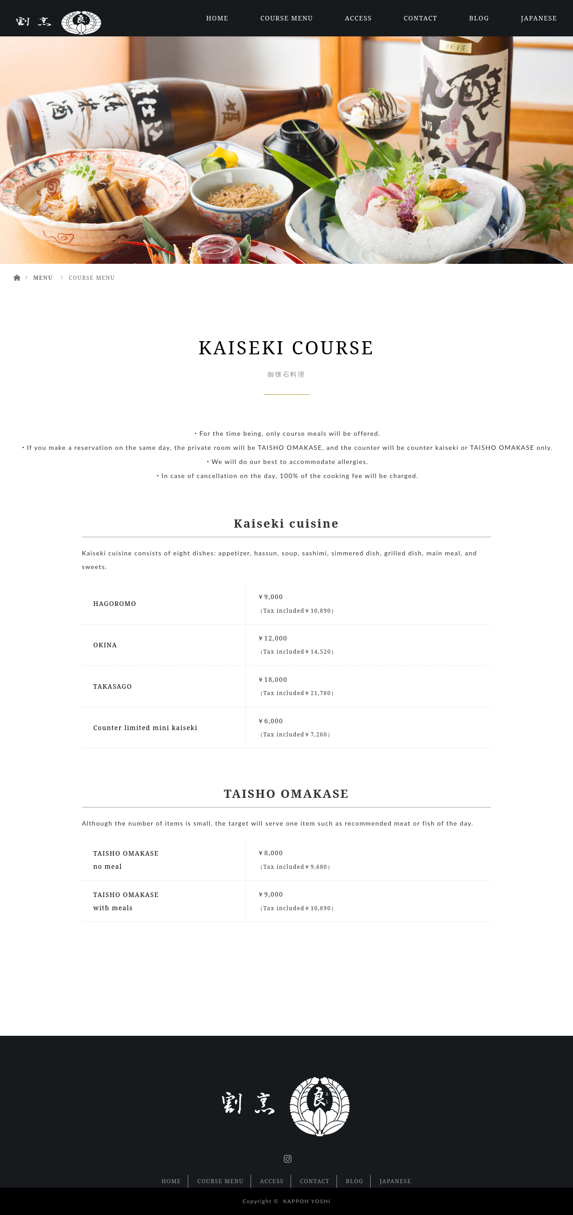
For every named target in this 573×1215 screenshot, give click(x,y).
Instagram (286, 1157)
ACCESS (358, 18)
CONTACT (420, 18)
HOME (217, 18)
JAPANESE (539, 18)
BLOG (479, 18)
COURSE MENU (286, 18)
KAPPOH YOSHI (306, 1201)
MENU (43, 278)
